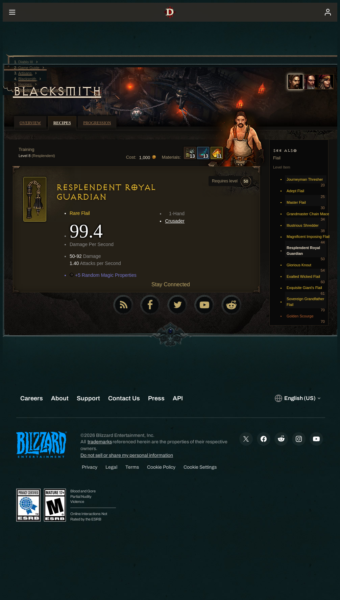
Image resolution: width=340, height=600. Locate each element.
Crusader (175, 221)
